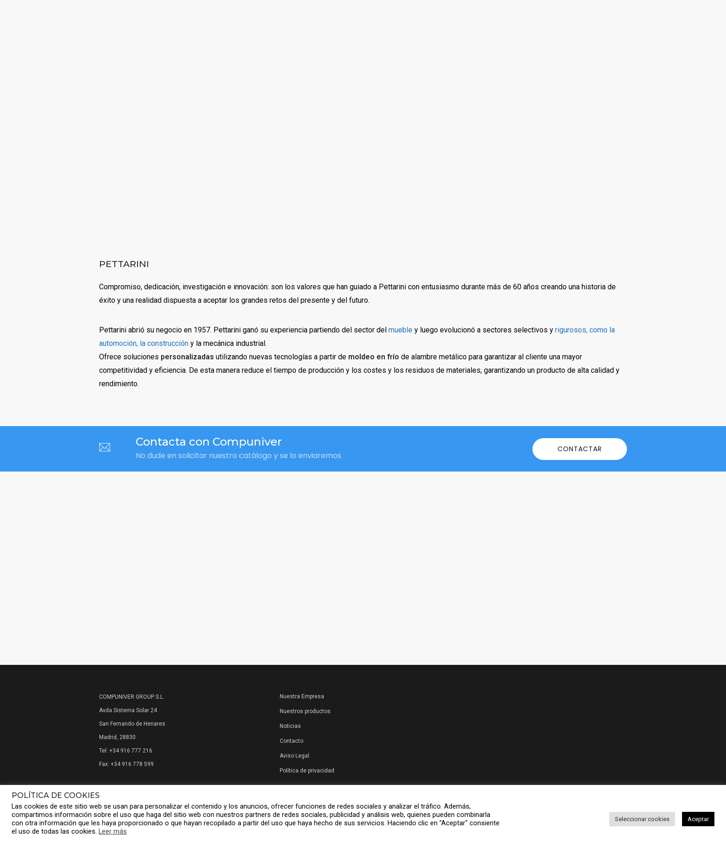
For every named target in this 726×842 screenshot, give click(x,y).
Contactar (579, 448)
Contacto (291, 741)
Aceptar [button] (698, 819)
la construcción (164, 343)
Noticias (290, 726)
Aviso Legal (294, 756)
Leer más (113, 831)
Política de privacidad (307, 770)
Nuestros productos (305, 711)
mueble (400, 329)
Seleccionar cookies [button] (642, 819)
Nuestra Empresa (302, 696)
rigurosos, (571, 329)
